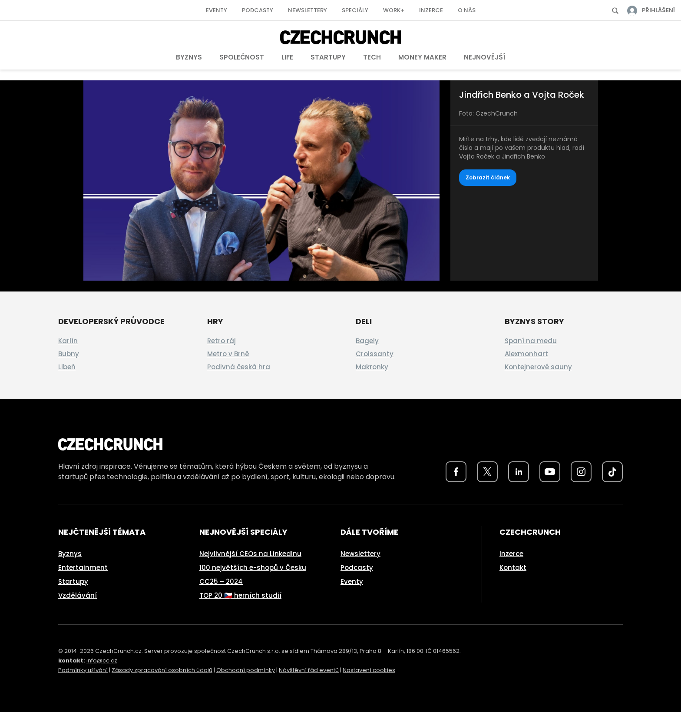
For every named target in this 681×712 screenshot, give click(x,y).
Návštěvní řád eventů (309, 670)
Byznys (189, 57)
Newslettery (307, 10)
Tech (372, 57)
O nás (467, 10)
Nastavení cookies (369, 670)
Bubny (68, 353)
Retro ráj (221, 340)
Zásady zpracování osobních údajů (162, 670)
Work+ (393, 10)
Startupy (328, 57)
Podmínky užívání (83, 670)
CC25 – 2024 (221, 581)
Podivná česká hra (238, 366)
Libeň (67, 366)
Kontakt (512, 567)
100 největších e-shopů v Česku (252, 567)
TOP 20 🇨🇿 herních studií (240, 595)
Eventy (216, 10)
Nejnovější (484, 57)
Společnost (241, 57)
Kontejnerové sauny (538, 366)
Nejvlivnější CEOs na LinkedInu (250, 553)
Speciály (355, 10)
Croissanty (374, 353)
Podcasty (257, 10)
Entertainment (83, 567)
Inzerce (431, 10)
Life (287, 57)
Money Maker (422, 57)
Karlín (68, 340)
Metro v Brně (228, 353)
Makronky (372, 366)
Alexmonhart (526, 353)
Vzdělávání (77, 595)
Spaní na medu (531, 340)
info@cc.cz (101, 660)
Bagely (367, 340)
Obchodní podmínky (245, 670)
